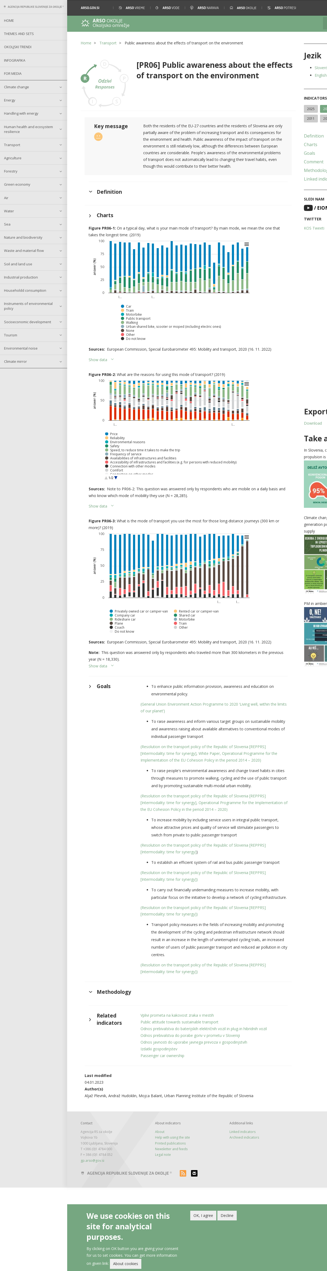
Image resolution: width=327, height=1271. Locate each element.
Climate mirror (15, 361)
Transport (12, 144)
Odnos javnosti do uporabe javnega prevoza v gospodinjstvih (185, 1125)
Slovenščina (289, 67)
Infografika (14, 60)
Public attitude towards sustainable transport (171, 1098)
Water (9, 211)
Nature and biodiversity (23, 237)
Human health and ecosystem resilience (28, 129)
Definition (278, 136)
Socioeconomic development (27, 321)
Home (9, 20)
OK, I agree (203, 1215)
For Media (12, 73)
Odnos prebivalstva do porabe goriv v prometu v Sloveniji (181, 1118)
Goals (274, 153)
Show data (98, 371)
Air (6, 197)
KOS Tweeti (278, 228)
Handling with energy (21, 113)
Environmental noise (21, 348)
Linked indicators (285, 179)
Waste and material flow (24, 250)
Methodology (282, 170)
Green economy (17, 184)
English (285, 75)
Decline (227, 1215)
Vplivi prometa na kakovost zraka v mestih (168, 1091)
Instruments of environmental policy (28, 306)
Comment (278, 162)
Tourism (10, 335)
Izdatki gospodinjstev (150, 1132)
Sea (7, 224)
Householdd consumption (25, 290)
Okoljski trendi (17, 46)
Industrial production (21, 277)
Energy (9, 100)
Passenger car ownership (153, 1139)
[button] (316, 7)
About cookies (125, 1263)
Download (277, 423)
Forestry (10, 171)
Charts (275, 144)
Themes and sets (19, 33)
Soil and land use (18, 264)
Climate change (16, 87)
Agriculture (12, 158)
